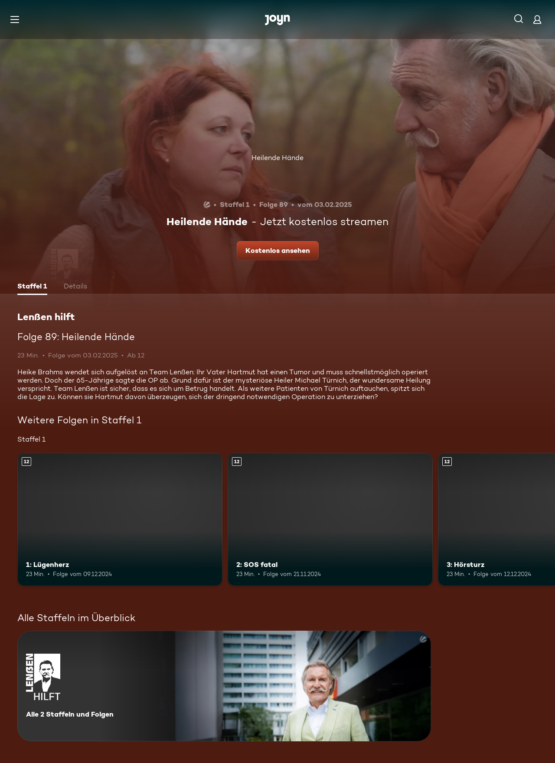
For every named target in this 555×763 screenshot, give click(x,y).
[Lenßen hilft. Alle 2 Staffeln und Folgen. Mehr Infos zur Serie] (224, 686)
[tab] (32, 287)
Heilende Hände (277, 158)
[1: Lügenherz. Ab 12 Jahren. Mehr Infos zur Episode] (119, 519)
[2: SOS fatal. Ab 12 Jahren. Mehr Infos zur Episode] (330, 519)
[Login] (537, 19)
